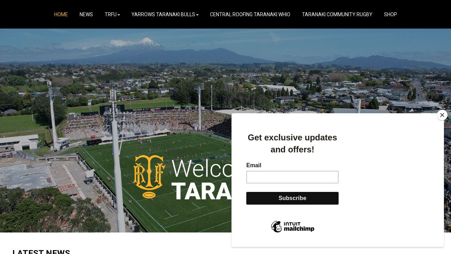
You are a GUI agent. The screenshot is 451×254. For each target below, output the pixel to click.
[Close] (442, 115)
